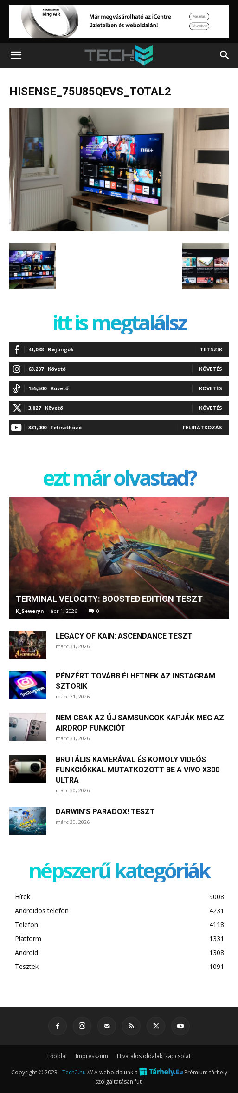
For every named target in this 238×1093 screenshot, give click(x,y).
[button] (16, 55)
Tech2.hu (74, 1072)
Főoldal (57, 1056)
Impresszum (92, 1056)
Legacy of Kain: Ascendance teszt (124, 636)
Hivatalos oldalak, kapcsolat (154, 1056)
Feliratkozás (202, 427)
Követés (210, 368)
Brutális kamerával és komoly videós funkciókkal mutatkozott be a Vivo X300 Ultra (137, 769)
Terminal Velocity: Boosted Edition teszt (109, 599)
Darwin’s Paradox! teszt (105, 811)
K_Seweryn (30, 610)
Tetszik (211, 349)
